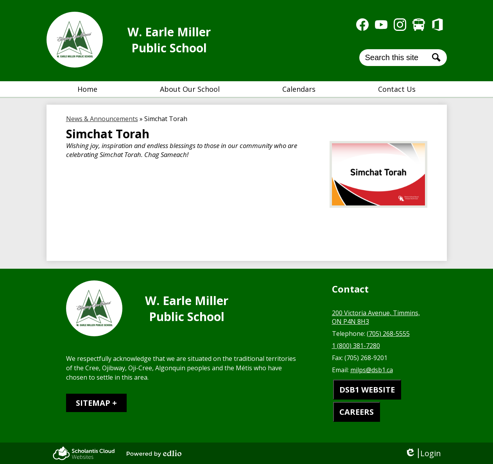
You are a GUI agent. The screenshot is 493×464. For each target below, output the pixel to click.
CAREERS (356, 412)
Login (423, 453)
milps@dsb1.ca (371, 370)
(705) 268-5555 (388, 333)
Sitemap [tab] (93, 403)
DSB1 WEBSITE (367, 389)
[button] (190, 89)
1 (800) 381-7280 (356, 345)
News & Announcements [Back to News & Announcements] (102, 118)
